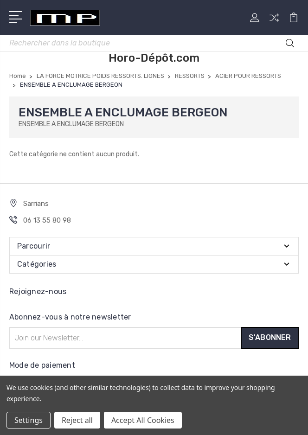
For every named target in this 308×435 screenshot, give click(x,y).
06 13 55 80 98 (47, 220)
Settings (28, 420)
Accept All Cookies (142, 420)
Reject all (77, 420)
